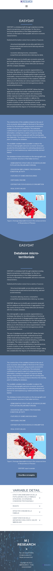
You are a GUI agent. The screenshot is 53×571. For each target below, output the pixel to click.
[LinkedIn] (26, 549)
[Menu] (26, 6)
